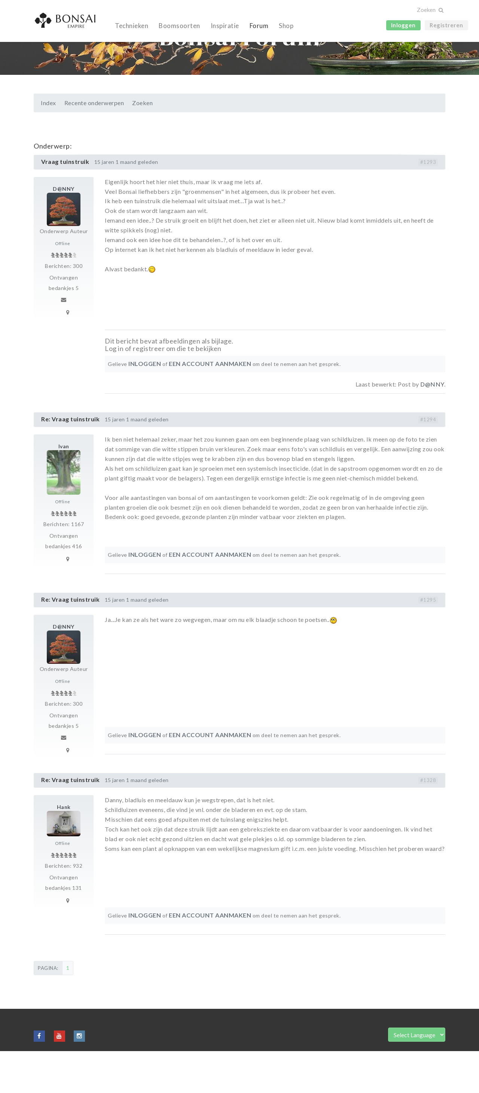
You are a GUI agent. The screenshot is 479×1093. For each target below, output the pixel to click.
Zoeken (142, 144)
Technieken (131, 26)
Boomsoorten (179, 26)
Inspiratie (225, 26)
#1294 (428, 461)
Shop (286, 26)
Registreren (446, 25)
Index (48, 144)
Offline (62, 285)
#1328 (428, 822)
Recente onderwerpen (94, 144)
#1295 (428, 642)
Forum (259, 26)
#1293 (428, 204)
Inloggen (403, 25)
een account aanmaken (210, 405)
